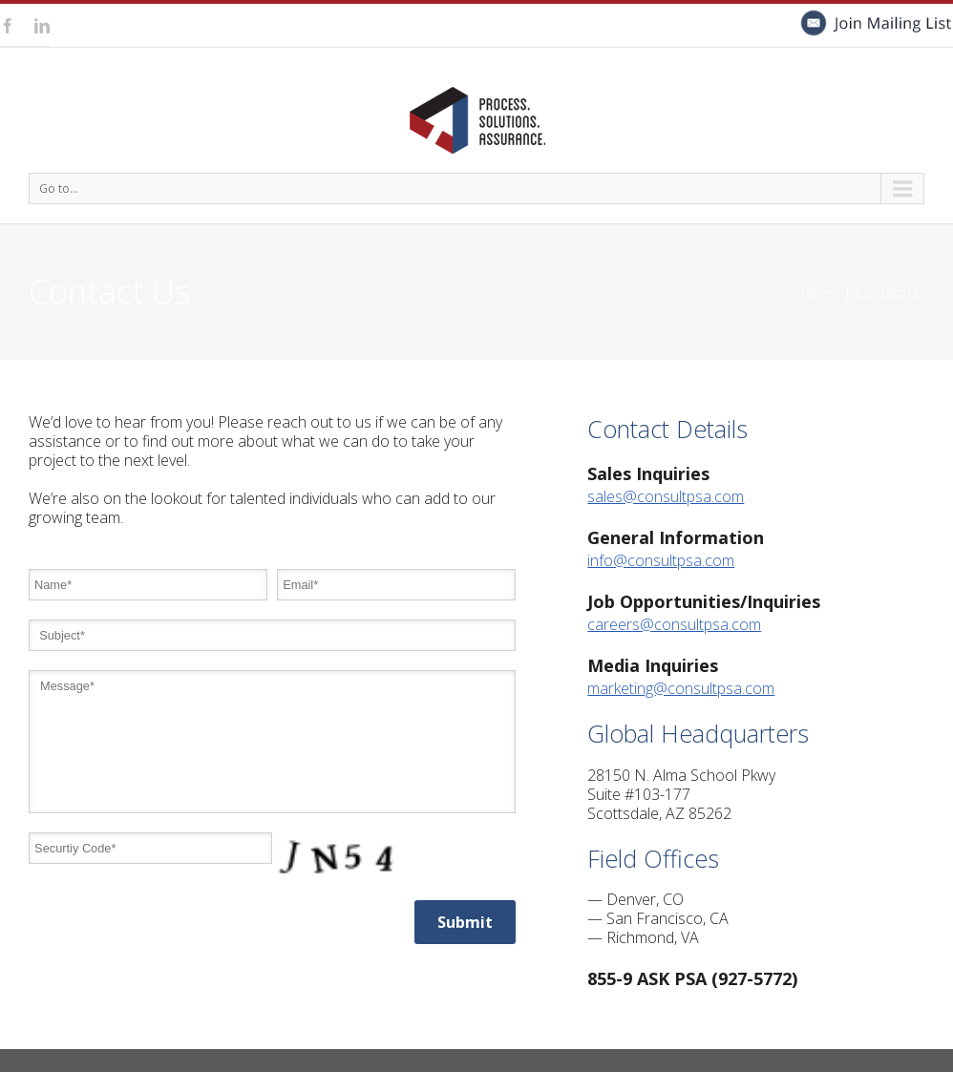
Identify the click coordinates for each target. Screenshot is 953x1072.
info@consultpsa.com (660, 560)
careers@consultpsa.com (674, 624)
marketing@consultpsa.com (680, 688)
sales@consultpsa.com (665, 496)
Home (820, 293)
